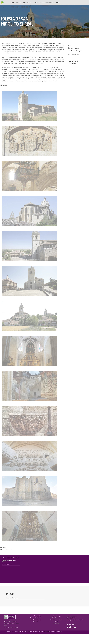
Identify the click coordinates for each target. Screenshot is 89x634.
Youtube (75, 627)
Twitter (73, 627)
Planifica (36, 2)
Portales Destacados (56, 618)
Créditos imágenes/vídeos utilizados (53, 631)
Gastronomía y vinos (50, 2)
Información (9, 631)
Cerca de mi (25, 7)
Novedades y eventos (35, 616)
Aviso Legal (15, 631)
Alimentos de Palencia (35, 620)
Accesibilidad (41, 631)
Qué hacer (27, 2)
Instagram (67, 627)
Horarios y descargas (56, 616)
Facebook (70, 627)
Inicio (3, 7)
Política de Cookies (33, 631)
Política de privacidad (23, 631)
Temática (15, 7)
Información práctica (35, 618)
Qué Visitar (16, 2)
